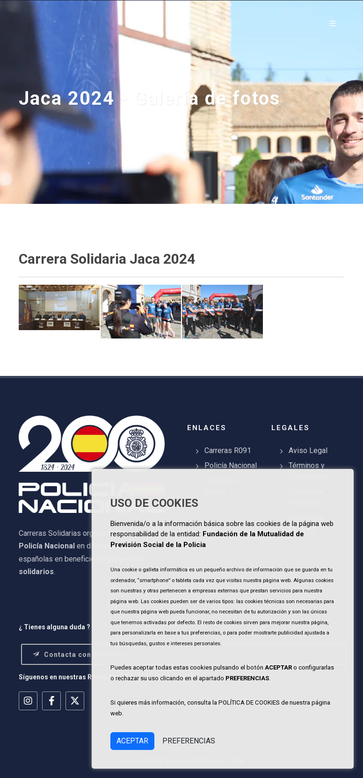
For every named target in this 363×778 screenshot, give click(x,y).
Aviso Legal (308, 450)
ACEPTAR (132, 740)
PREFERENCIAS (188, 740)
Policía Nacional (230, 465)
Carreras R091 (227, 450)
